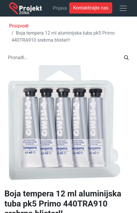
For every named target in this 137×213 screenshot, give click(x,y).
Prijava (60, 8)
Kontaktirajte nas (90, 8)
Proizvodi (19, 26)
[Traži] (126, 57)
